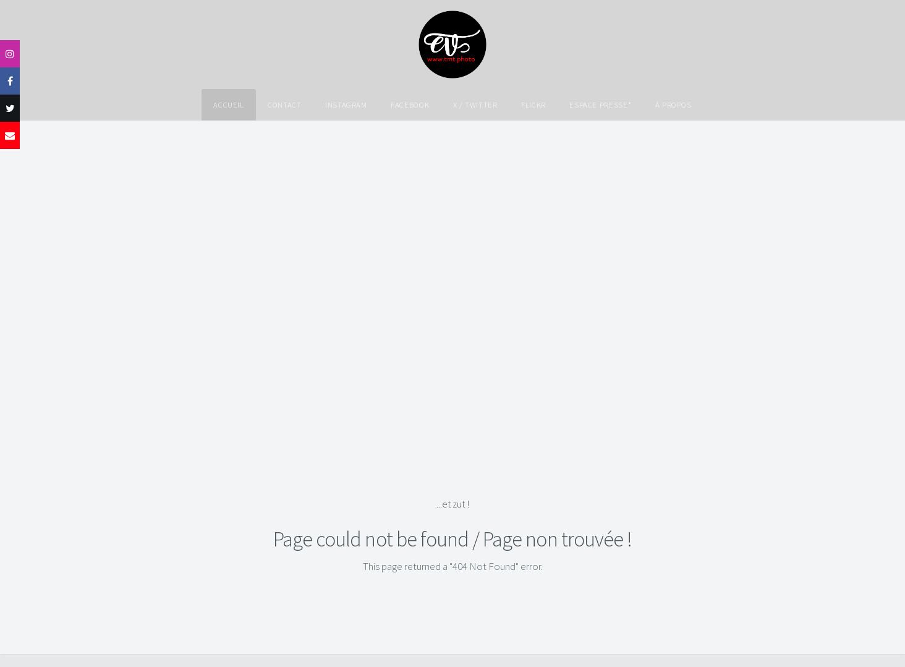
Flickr (533, 104)
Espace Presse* (600, 104)
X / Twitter (475, 104)
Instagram (346, 104)
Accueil (228, 104)
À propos (673, 104)
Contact (284, 104)
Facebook (410, 104)
